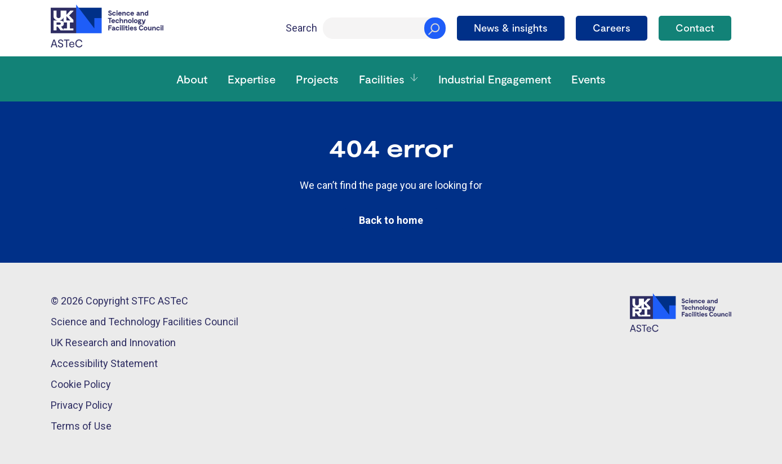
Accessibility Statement (104, 363)
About (191, 79)
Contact (695, 27)
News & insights (511, 27)
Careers (611, 27)
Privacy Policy (82, 405)
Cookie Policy (81, 384)
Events (588, 79)
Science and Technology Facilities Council (144, 322)
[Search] (384, 28)
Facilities (382, 79)
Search (301, 28)
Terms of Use (81, 426)
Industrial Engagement (494, 79)
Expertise (252, 79)
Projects (317, 79)
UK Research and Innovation (113, 342)
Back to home (391, 220)
